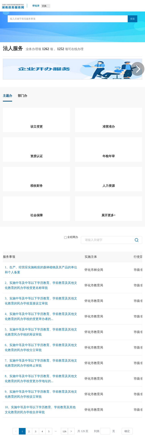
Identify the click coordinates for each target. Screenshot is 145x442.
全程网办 (71, 237)
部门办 (22, 95)
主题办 (7, 95)
